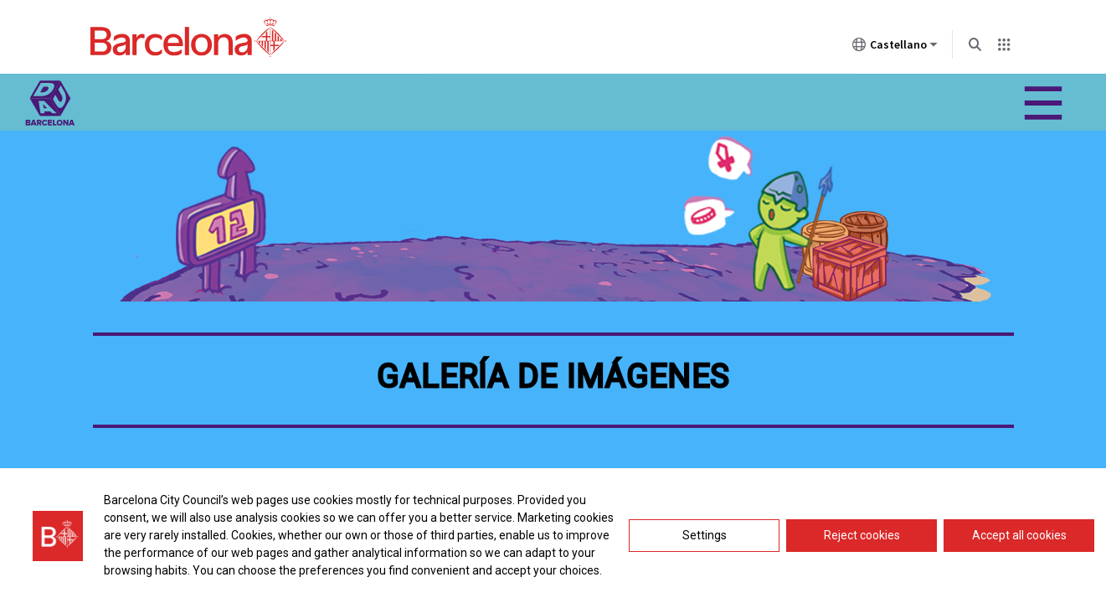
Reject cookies (862, 535)
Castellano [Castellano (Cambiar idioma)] (895, 48)
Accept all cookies (1019, 535)
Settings (704, 535)
